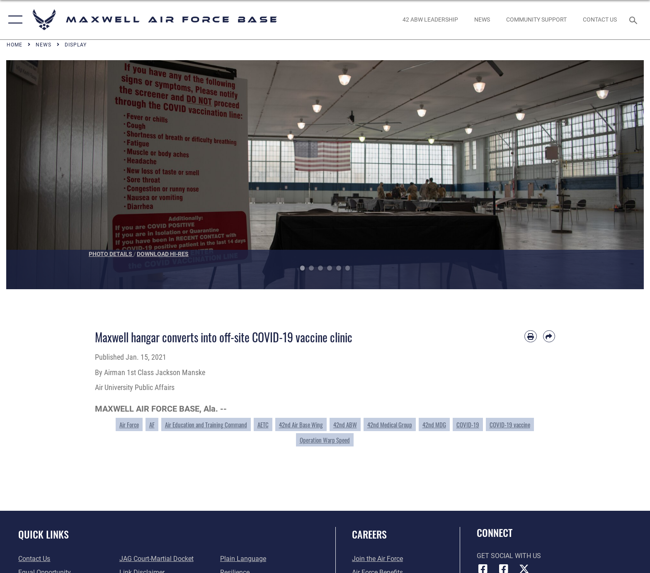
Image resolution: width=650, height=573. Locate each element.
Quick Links (43, 534)
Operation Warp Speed (325, 439)
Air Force (129, 424)
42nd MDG (434, 424)
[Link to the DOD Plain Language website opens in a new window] (243, 559)
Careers (369, 534)
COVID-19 (467, 424)
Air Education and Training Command (206, 424)
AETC (263, 424)
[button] (13, 19)
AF (152, 424)
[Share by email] (549, 336)
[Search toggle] (634, 19)
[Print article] (530, 336)
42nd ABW (345, 424)
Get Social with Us (509, 556)
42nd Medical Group (389, 424)
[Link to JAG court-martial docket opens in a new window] (156, 559)
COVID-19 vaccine (510, 424)
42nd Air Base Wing (301, 424)
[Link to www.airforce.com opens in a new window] (377, 559)
